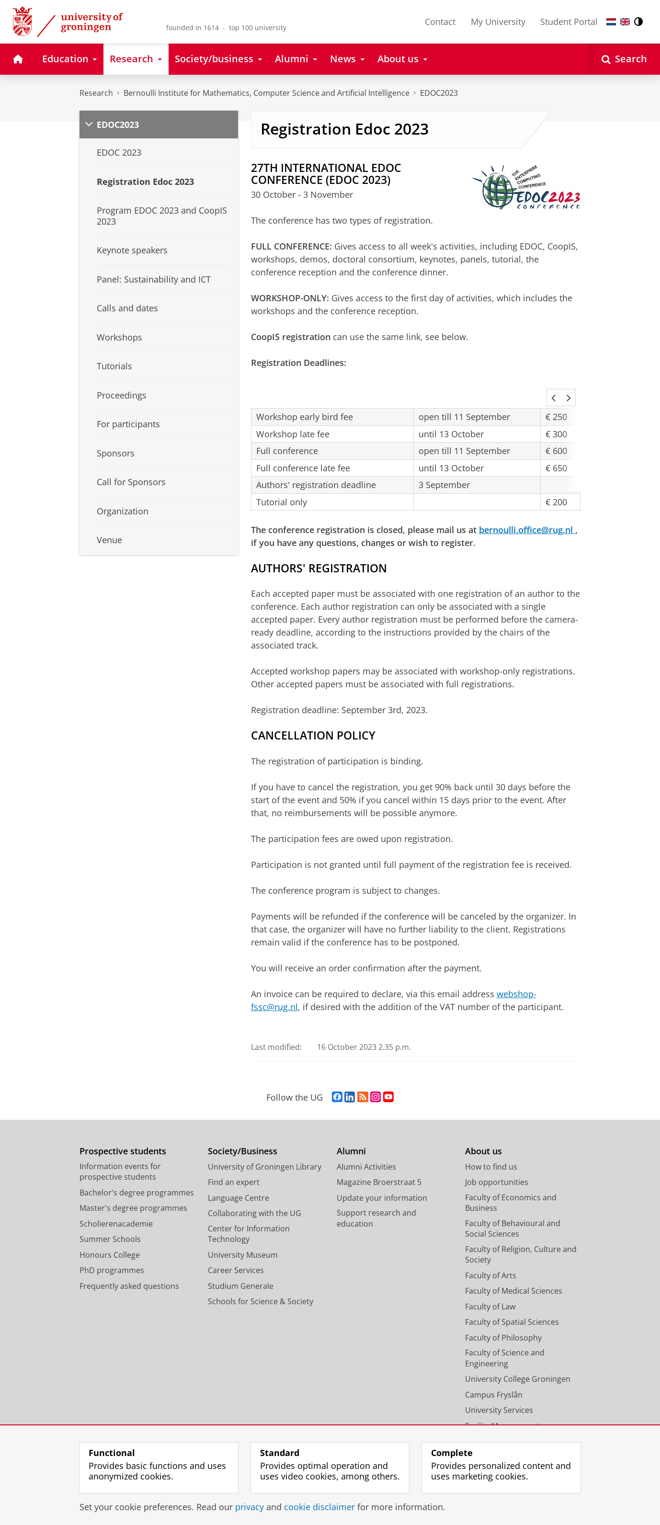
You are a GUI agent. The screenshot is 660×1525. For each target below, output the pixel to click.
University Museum (243, 1229)
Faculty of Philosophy (503, 1312)
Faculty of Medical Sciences (513, 1265)
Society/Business (242, 1125)
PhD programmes (112, 1244)
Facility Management (502, 1400)
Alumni (351, 1125)
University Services (499, 1384)
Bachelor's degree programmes (137, 1166)
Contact (440, 21)
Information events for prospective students (120, 1146)
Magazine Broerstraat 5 (379, 1156)
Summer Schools (110, 1213)
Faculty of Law (490, 1280)
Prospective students (123, 1125)
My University (498, 21)
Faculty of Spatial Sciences (512, 1296)
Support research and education (376, 1192)
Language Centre (238, 1172)
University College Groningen (517, 1353)
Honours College (110, 1229)
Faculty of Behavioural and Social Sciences (512, 1203)
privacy (249, 1507)
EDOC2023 (439, 93)
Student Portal (569, 21)
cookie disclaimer (319, 1507)
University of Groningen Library (264, 1141)
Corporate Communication (513, 1415)
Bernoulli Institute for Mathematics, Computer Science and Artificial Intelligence (267, 93)
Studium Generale (240, 1260)
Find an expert (234, 1156)
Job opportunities (496, 1156)
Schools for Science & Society (260, 1275)
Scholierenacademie (116, 1198)
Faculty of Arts (490, 1249)
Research (96, 93)
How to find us (491, 1141)
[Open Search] (624, 59)
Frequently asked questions (129, 1260)
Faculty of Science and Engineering (505, 1332)
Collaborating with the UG (254, 1187)
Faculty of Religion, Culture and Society (521, 1229)
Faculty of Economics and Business (511, 1177)
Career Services (236, 1244)
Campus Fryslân (494, 1369)
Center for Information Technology (249, 1208)
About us (483, 1125)
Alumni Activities (366, 1141)
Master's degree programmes (133, 1182)
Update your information (382, 1172)
